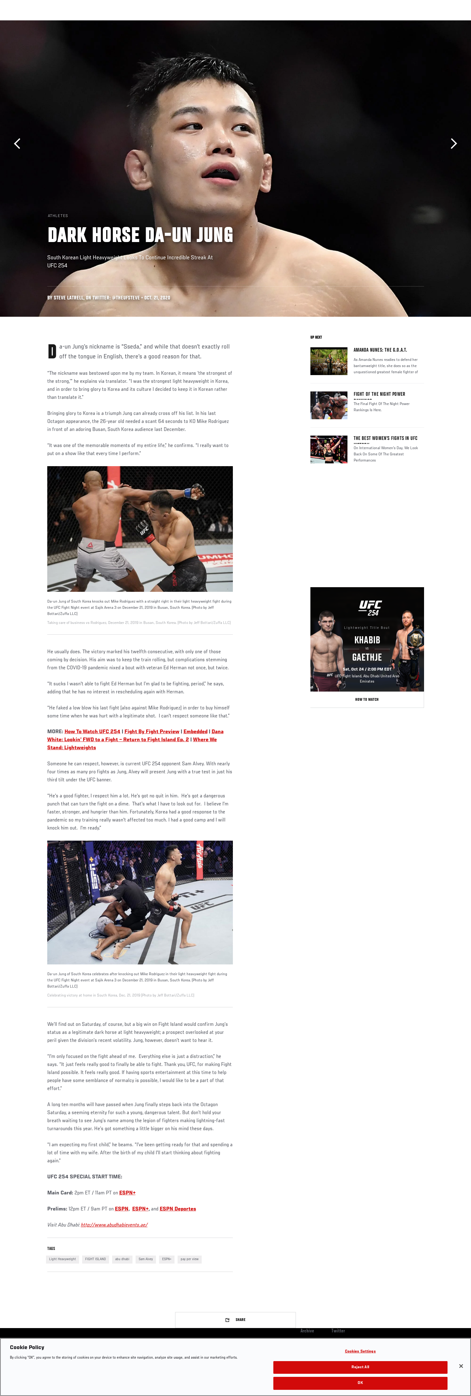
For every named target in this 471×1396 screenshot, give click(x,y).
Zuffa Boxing (383, 23)
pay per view (190, 1259)
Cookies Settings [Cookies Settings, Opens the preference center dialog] (360, 1352)
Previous (19, 143)
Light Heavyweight (62, 1259)
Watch (353, 23)
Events (40, 23)
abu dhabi (122, 1259)
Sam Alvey (146, 1259)
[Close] (461, 1366)
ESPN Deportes (178, 1209)
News (118, 23)
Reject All (360, 1367)
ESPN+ (127, 1193)
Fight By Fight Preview (151, 732)
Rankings (66, 23)
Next (451, 143)
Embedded (195, 732)
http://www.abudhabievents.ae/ (114, 1225)
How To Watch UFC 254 (92, 732)
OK (360, 1383)
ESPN (121, 1209)
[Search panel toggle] (427, 23)
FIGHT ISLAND (95, 1259)
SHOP (410, 23)
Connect (328, 23)
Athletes (94, 23)
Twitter (338, 1331)
